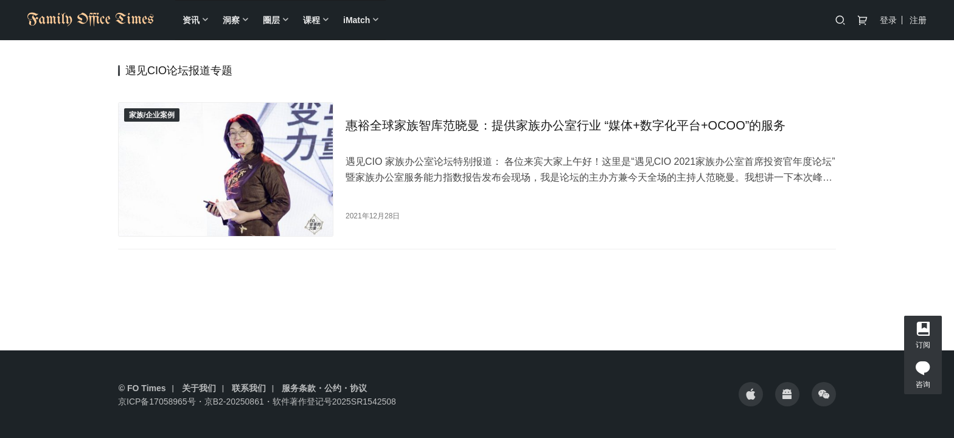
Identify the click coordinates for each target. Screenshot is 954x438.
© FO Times (142, 388)
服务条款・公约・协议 (324, 388)
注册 (918, 20)
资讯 (191, 20)
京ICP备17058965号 (157, 401)
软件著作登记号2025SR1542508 (334, 401)
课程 (311, 20)
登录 (888, 20)
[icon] (751, 394)
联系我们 (249, 388)
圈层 (271, 20)
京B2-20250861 (234, 401)
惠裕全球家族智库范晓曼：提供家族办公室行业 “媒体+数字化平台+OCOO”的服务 (565, 125)
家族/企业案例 (152, 115)
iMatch (356, 20)
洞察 (231, 20)
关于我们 (199, 388)
